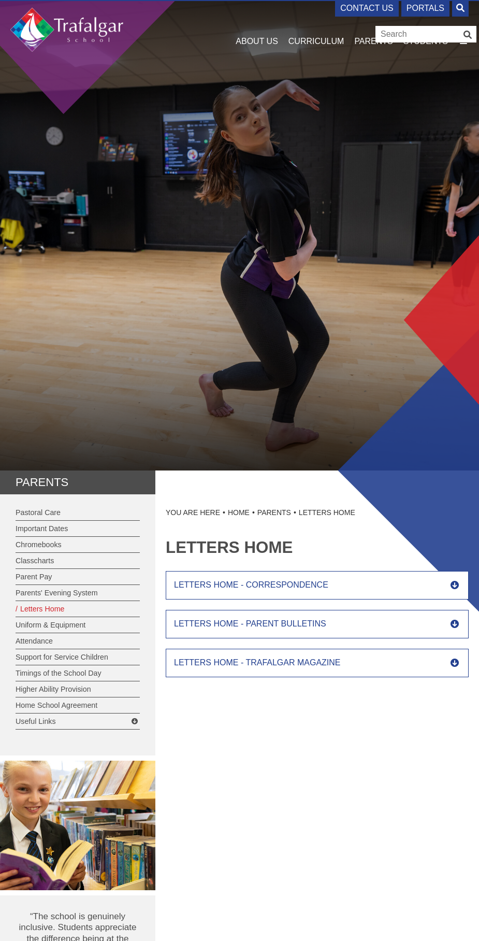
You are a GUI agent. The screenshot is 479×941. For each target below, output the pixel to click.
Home (239, 512)
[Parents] (373, 26)
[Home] (67, 30)
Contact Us (367, 8)
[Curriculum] (316, 26)
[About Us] (256, 26)
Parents (42, 482)
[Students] (425, 26)
